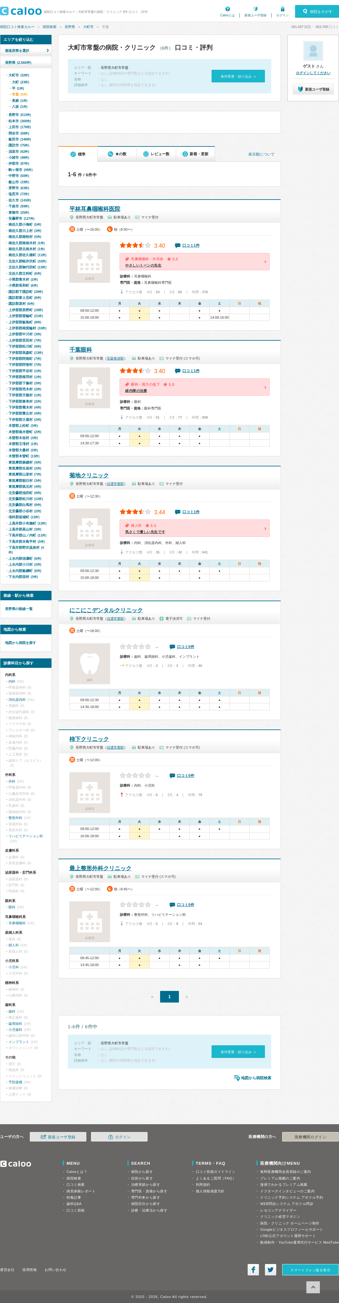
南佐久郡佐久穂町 (27, 255)
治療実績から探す (145, 1184)
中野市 (18, 176)
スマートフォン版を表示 (310, 1270)
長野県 (70, 27)
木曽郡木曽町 (24, 456)
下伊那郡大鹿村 (24, 419)
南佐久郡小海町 (24, 224)
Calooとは (227, 15)
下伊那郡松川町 (24, 346)
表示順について (261, 154)
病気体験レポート (81, 1191)
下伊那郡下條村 (24, 383)
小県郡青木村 (23, 279)
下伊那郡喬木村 (24, 407)
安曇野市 (21, 218)
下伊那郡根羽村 (24, 377)
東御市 (18, 212)
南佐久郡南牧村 (24, 237)
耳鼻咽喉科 (17, 923)
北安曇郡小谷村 (24, 511)
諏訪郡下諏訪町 (25, 292)
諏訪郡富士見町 (24, 298)
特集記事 (74, 1197)
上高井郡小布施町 (27, 523)
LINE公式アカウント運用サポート (288, 1236)
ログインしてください (313, 73)
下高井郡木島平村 (26, 541)
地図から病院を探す (20, 643)
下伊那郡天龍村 (24, 395)
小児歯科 (15, 1029)
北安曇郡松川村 (25, 499)
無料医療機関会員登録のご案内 (285, 1172)
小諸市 (18, 157)
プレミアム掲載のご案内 (280, 1178)
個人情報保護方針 (210, 1191)
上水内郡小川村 (24, 564)
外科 (11, 781)
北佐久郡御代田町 (27, 267)
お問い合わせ (55, 1270)
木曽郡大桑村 (23, 450)
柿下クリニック (89, 739)
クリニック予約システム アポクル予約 (291, 1197)
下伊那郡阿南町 (24, 358)
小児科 (13, 967)
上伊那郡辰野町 (25, 310)
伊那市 (18, 163)
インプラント (18, 1042)
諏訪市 (18, 145)
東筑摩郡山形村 (24, 474)
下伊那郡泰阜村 (24, 401)
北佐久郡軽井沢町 (27, 261)
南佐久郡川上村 (24, 231)
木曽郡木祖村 (23, 438)
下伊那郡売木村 (24, 389)
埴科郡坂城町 (24, 517)
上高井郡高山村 (24, 529)
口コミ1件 (191, 245)
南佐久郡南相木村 (26, 243)
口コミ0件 (185, 647)
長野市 (19, 115)
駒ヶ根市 (20, 170)
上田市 (19, 127)
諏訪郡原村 (21, 303)
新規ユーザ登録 (255, 15)
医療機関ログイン (310, 1137)
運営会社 (7, 1270)
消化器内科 (17, 699)
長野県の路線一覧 (19, 609)
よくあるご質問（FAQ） (216, 1178)
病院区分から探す (145, 1204)
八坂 (19, 106)
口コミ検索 (76, 1184)
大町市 (88, 27)
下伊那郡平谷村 (24, 371)
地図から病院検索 (256, 1078)
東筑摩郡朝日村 (24, 480)
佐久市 (19, 200)
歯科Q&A (74, 1204)
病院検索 (49, 27)
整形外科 (15, 818)
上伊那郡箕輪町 (25, 316)
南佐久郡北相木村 (26, 249)
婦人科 (13, 945)
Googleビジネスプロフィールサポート (291, 1229)
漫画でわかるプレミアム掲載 (283, 1184)
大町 (20, 82)
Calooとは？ (77, 1172)
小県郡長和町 (23, 285)
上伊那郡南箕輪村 (27, 328)
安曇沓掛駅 (115, 358)
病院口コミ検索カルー (17, 27)
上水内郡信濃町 (24, 558)
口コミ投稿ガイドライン (216, 1172)
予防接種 (15, 1082)
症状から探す (142, 1178)
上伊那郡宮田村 (24, 340)
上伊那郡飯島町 (24, 322)
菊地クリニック (89, 475)
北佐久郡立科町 (24, 273)
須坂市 (18, 151)
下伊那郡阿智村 (24, 364)
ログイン (282, 15)
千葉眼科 (80, 350)
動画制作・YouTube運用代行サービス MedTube (299, 1242)
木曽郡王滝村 (23, 444)
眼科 (11, 907)
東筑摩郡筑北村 (24, 486)
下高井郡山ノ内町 (27, 535)
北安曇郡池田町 (24, 493)
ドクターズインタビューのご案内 (287, 1191)
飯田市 (19, 139)
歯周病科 (15, 1023)
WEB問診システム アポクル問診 (286, 1204)
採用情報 (29, 1270)
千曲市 (18, 206)
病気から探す (142, 1172)
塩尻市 (18, 194)
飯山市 (18, 182)
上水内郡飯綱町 (24, 571)
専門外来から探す (145, 1197)
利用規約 (203, 1184)
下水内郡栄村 (23, 577)
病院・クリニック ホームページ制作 (289, 1223)
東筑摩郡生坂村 (24, 468)
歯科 (11, 1011)
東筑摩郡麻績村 (24, 462)
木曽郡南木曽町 (24, 432)
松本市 (19, 121)
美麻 (19, 100)
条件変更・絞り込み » (238, 76)
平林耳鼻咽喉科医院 (94, 209)
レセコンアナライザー (278, 1210)
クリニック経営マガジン (280, 1216)
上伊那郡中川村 (24, 334)
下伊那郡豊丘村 (24, 413)
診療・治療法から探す (149, 1210)
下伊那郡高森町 (25, 353)
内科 (11, 681)
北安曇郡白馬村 (24, 505)
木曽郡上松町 (23, 425)
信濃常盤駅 (115, 484)
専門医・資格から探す (149, 1191)
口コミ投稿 (76, 1210)
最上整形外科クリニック (100, 868)
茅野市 (18, 188)
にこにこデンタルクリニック (106, 610)
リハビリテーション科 (25, 836)
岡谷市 (18, 133)
